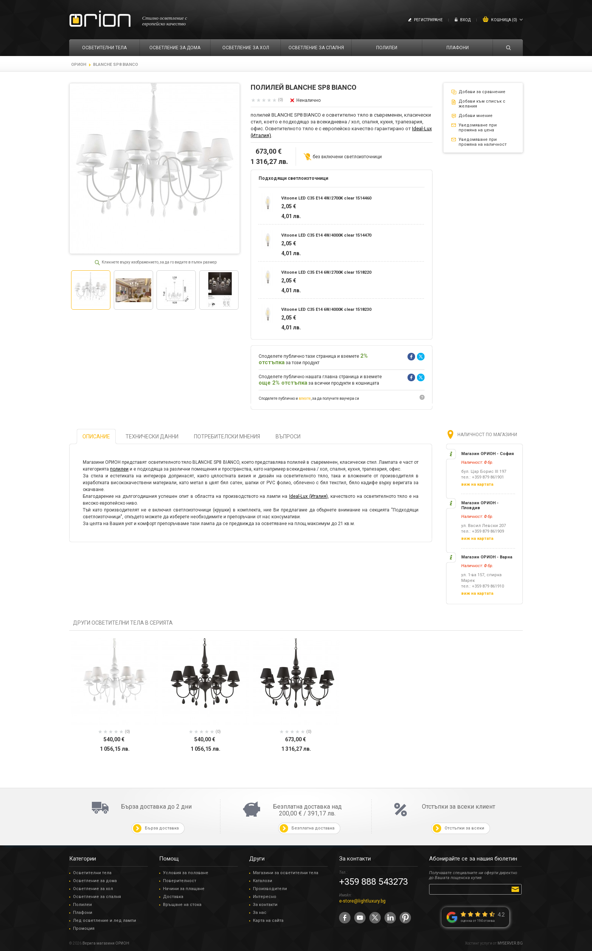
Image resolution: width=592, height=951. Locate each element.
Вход (465, 20)
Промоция (84, 928)
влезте (305, 398)
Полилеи (82, 904)
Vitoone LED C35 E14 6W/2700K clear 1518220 (326, 272)
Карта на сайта (268, 920)
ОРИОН (78, 64)
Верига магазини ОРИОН (105, 943)
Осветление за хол (93, 888)
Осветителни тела (92, 872)
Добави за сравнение (482, 91)
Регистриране (428, 20)
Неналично (308, 100)
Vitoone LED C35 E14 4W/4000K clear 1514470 (326, 235)
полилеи (119, 469)
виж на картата (477, 484)
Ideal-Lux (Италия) (308, 496)
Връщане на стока (182, 904)
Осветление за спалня (97, 896)
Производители (270, 888)
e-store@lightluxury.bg (362, 901)
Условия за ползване (185, 872)
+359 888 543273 (373, 881)
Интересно (264, 896)
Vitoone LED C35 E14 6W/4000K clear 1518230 (326, 309)
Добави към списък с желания (482, 104)
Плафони (82, 912)
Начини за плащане (184, 888)
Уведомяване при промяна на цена (478, 128)
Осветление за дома (95, 880)
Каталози (262, 880)
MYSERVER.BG (510, 943)
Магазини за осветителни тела (285, 872)
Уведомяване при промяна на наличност (483, 142)
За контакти (265, 904)
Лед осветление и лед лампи (104, 920)
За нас (260, 912)
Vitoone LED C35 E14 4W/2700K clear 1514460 (326, 198)
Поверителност (179, 880)
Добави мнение (476, 115)
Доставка (173, 896)
